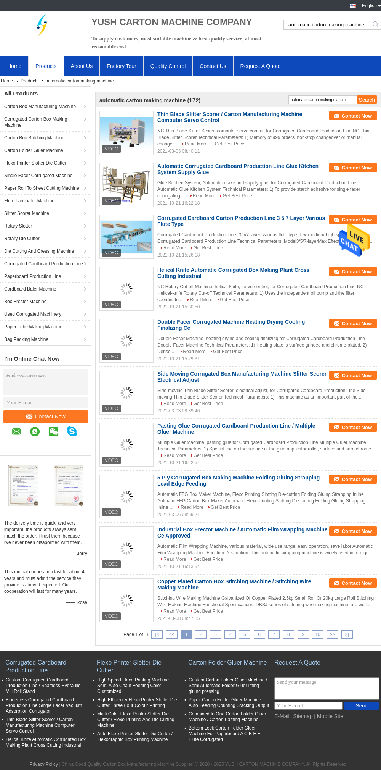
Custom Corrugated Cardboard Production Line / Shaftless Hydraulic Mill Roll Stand (43, 685)
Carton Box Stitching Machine (34, 137)
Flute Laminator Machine (29, 200)
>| (347, 634)
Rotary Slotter (18, 226)
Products (45, 66)
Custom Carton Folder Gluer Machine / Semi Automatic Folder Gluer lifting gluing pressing (228, 685)
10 (317, 634)
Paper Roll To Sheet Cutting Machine (41, 188)
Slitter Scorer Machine (26, 213)
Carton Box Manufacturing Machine (40, 106)
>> (332, 634)
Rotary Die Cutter (22, 238)
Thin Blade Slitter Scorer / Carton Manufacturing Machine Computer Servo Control (40, 725)
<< (171, 634)
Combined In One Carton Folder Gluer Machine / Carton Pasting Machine (227, 716)
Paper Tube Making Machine (33, 326)
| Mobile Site (328, 716)
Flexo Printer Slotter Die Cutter (35, 163)
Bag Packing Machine (26, 339)
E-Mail (282, 716)
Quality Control (168, 66)
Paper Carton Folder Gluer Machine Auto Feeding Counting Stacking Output (229, 702)
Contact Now (45, 416)
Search (376, 25)
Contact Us (213, 66)
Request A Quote (260, 66)
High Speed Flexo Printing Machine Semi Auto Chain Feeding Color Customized (133, 685)
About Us (82, 66)
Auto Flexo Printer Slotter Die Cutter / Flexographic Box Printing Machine (135, 736)
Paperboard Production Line (32, 276)
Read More (196, 144)
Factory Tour (121, 66)
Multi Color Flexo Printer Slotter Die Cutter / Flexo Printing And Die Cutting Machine (135, 719)
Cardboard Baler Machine (30, 289)
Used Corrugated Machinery (32, 314)
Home (14, 66)
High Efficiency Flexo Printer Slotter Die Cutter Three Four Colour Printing (137, 702)
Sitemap (302, 716)
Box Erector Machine (25, 301)
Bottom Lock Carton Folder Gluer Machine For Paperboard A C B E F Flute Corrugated (224, 733)
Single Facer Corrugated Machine (38, 175)
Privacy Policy (43, 764)
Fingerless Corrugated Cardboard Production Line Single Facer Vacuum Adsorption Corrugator (44, 705)
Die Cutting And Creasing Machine (39, 251)
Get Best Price (229, 144)
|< (157, 634)
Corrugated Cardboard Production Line (43, 263)
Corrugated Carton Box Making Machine (35, 122)
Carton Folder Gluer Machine (33, 150)
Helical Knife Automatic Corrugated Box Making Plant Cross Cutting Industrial (46, 742)
